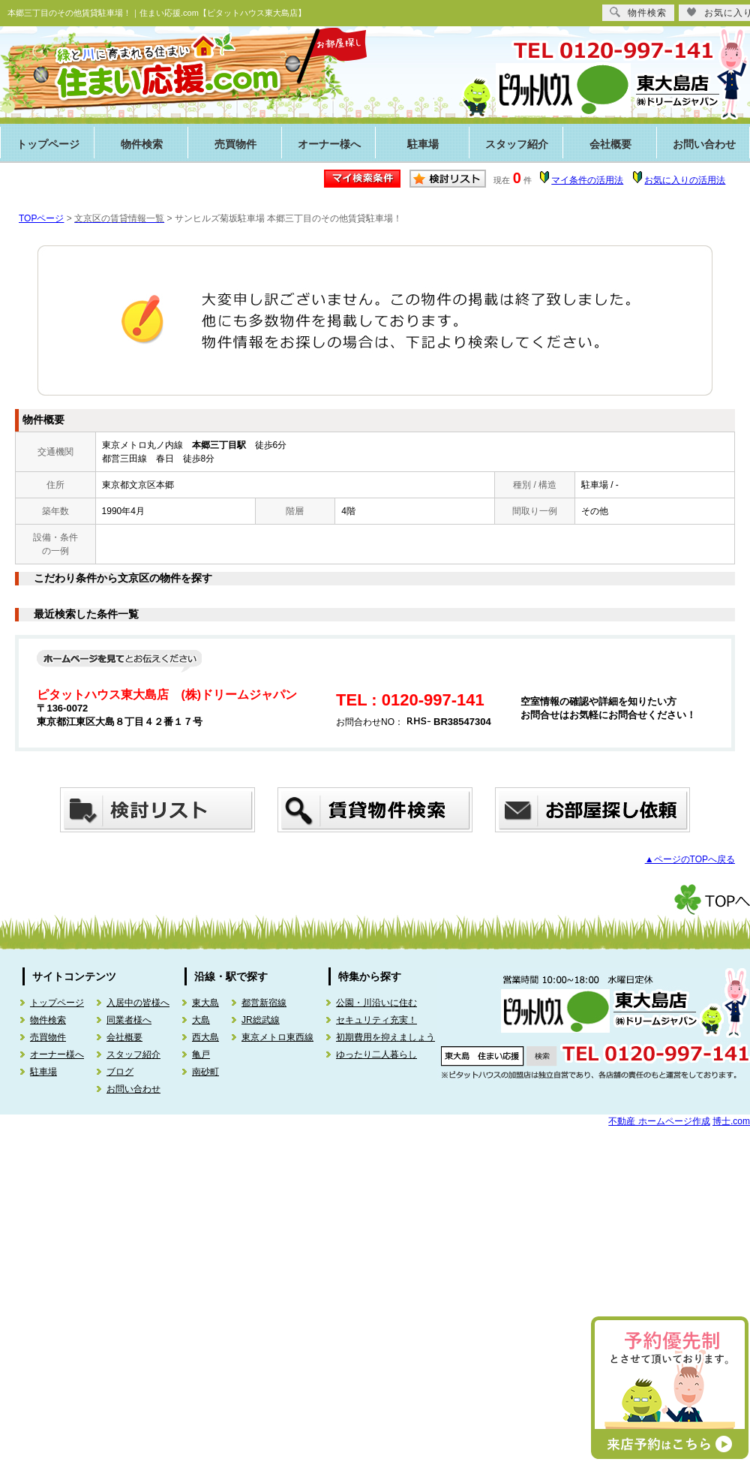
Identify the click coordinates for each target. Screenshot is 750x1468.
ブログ (120, 1071)
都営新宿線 (264, 1002)
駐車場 (423, 144)
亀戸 (201, 1054)
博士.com (731, 1121)
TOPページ (41, 218)
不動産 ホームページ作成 (659, 1121)
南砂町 (205, 1071)
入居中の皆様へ (138, 1002)
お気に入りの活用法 (684, 180)
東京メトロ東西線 (278, 1037)
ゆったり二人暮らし (376, 1054)
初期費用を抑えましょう (385, 1037)
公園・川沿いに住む (376, 1002)
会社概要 (611, 144)
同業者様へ (129, 1020)
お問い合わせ (133, 1089)
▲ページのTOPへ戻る (690, 859)
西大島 (205, 1037)
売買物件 (235, 144)
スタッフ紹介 (516, 144)
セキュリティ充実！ (376, 1020)
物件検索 (142, 144)
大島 (201, 1020)
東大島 (205, 1002)
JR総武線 (261, 1020)
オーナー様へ (329, 144)
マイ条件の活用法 (587, 180)
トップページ (48, 144)
